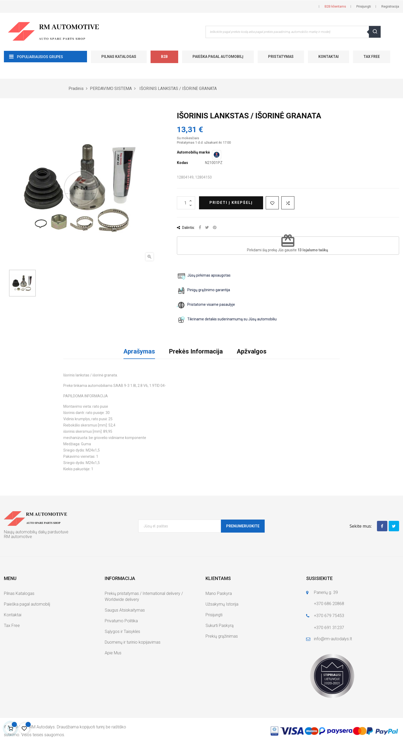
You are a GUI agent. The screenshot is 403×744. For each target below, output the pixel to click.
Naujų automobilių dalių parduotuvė (36, 531)
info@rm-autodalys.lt (333, 638)
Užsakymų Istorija (222, 604)
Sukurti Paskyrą (220, 625)
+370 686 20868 (329, 603)
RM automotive (18, 536)
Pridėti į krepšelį (231, 202)
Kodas (182, 163)
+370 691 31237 (329, 627)
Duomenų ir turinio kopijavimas (132, 642)
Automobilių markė (193, 152)
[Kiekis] (186, 202)
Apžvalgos (251, 351)
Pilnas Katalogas (118, 56)
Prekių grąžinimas (222, 636)
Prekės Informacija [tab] (196, 351)
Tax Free (371, 56)
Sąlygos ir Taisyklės (122, 631)
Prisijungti (214, 614)
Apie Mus (113, 652)
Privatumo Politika (121, 620)
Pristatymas (281, 56)
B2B (164, 56)
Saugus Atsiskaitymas (125, 610)
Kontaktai (328, 56)
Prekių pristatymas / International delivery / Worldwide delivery (144, 596)
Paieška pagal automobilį (218, 56)
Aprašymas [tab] (139, 351)
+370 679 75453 (329, 615)
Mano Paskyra (219, 593)
